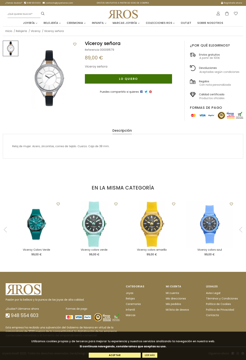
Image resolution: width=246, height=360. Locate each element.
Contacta (212, 315)
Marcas (130, 315)
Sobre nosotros (210, 23)
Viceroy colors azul (209, 250)
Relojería (52, 23)
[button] (5, 230)
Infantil (99, 23)
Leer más (150, 355)
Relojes (130, 298)
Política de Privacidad (220, 310)
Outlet (186, 23)
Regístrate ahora (231, 2)
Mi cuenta (172, 293)
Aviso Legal (213, 293)
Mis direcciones (176, 298)
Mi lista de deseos (177, 310)
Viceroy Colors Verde (36, 250)
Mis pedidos (173, 304)
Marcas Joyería (126, 23)
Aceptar (115, 355)
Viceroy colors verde (94, 250)
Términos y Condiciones (222, 298)
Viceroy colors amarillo (152, 250)
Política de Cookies (218, 304)
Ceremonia (76, 23)
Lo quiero (128, 79)
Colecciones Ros (160, 23)
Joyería (30, 23)
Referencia (92, 50)
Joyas (129, 293)
